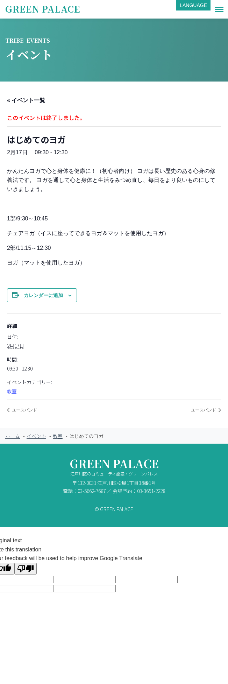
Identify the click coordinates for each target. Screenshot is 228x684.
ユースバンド (24, 410)
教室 (12, 391)
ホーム (12, 435)
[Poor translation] (25, 568)
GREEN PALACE (42, 8)
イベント (36, 435)
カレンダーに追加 (43, 295)
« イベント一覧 (26, 100)
